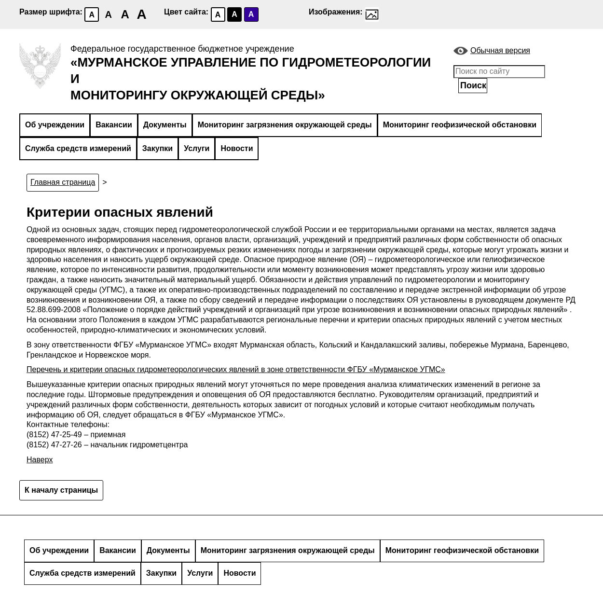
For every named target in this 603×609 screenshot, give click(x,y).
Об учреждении (54, 125)
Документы (165, 125)
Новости (236, 148)
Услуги (196, 148)
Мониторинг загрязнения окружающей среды (285, 125)
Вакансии (114, 125)
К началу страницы (61, 490)
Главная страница (62, 182)
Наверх (40, 460)
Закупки (157, 148)
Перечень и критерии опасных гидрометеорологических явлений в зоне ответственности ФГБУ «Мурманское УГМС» (236, 369)
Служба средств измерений (78, 148)
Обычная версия (500, 50)
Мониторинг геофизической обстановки (459, 125)
